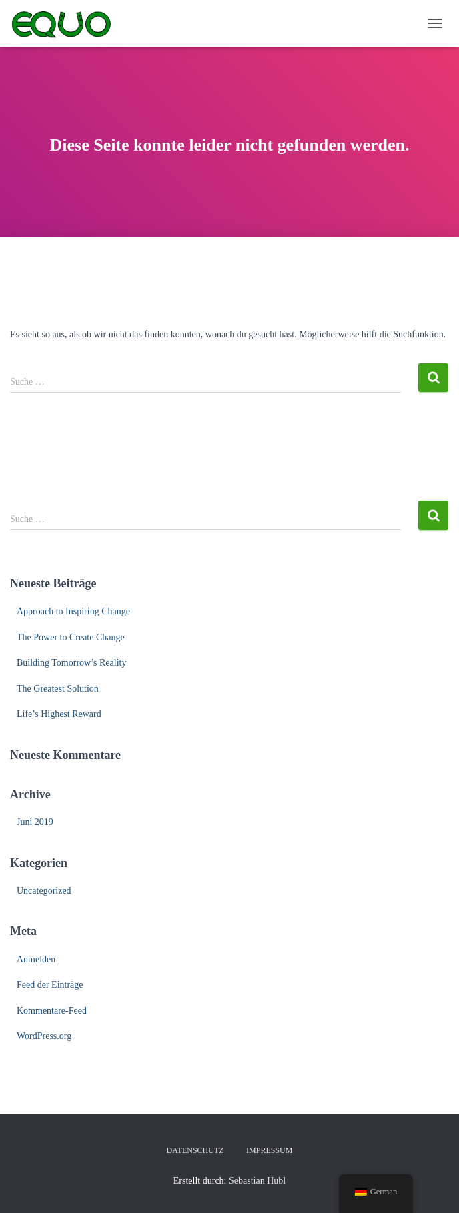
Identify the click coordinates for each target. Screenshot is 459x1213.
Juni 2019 (35, 822)
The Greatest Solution (58, 689)
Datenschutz (195, 1150)
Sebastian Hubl (257, 1181)
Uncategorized (44, 891)
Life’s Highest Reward (59, 714)
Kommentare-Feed (52, 1011)
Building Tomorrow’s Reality (71, 663)
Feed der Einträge (50, 985)
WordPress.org (44, 1036)
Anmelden (36, 959)
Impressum (269, 1150)
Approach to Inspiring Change (73, 611)
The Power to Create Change (71, 637)
